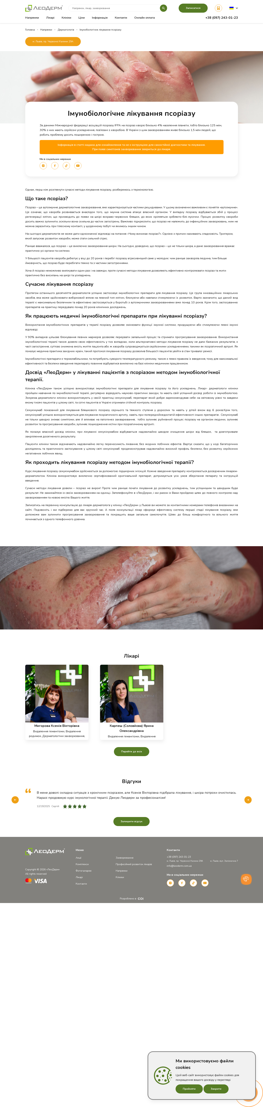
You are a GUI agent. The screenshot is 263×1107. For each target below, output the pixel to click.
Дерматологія (66, 29)
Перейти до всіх (131, 751)
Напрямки (46, 29)
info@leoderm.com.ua (179, 866)
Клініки (66, 18)
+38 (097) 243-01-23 (221, 18)
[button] (233, 8)
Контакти (121, 18)
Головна (30, 29)
